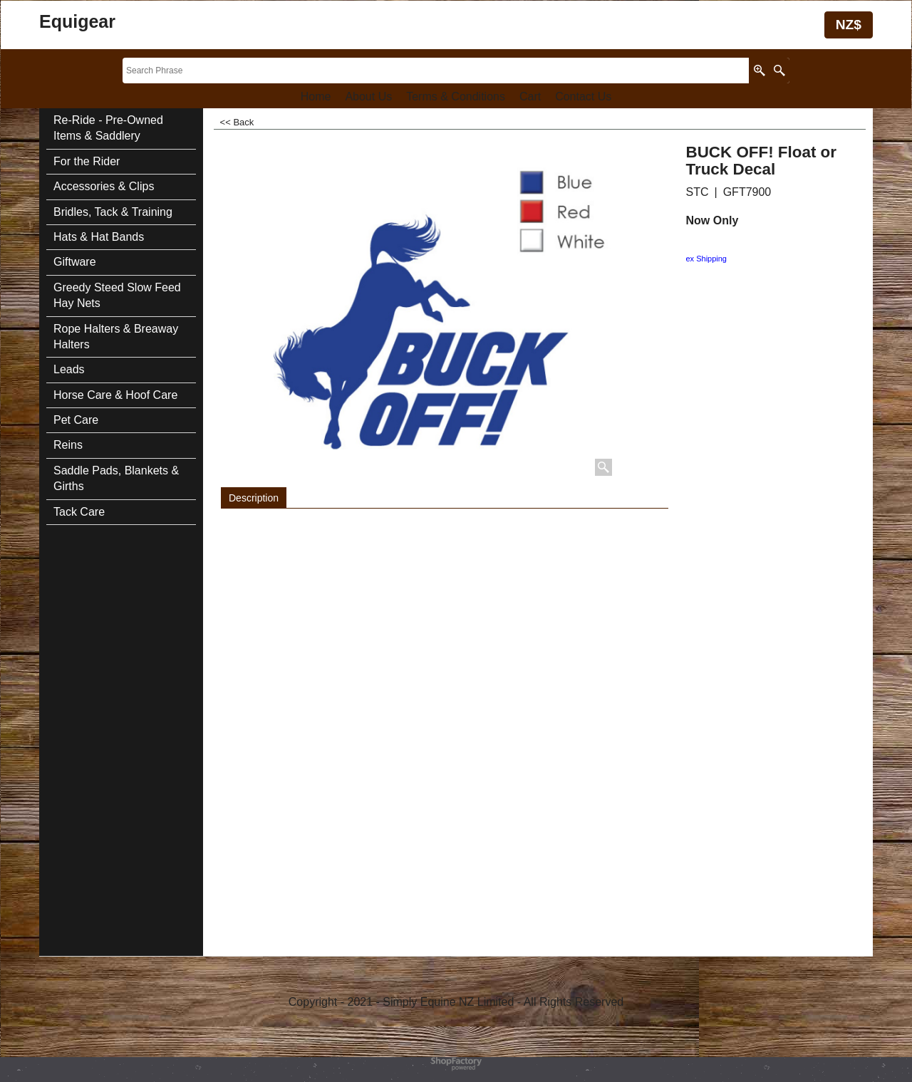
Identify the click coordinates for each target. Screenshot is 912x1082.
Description (254, 498)
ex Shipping (706, 258)
